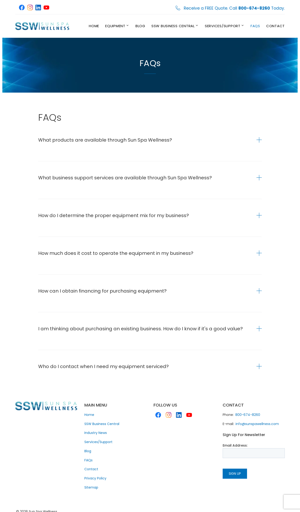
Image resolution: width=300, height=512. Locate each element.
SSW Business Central (173, 26)
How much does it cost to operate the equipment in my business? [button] (115, 253)
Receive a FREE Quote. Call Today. (234, 8)
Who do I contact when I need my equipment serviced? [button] (103, 366)
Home (94, 26)
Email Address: (235, 445)
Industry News (95, 432)
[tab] (150, 139)
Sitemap (91, 487)
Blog (140, 26)
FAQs (255, 26)
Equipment (115, 26)
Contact (275, 26)
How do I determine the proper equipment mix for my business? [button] (113, 215)
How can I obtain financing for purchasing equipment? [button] (102, 291)
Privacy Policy (95, 478)
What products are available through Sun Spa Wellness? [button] (105, 140)
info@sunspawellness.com (257, 424)
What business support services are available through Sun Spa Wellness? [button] (125, 177)
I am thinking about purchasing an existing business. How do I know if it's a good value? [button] (140, 328)
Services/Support (222, 26)
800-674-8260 (247, 414)
